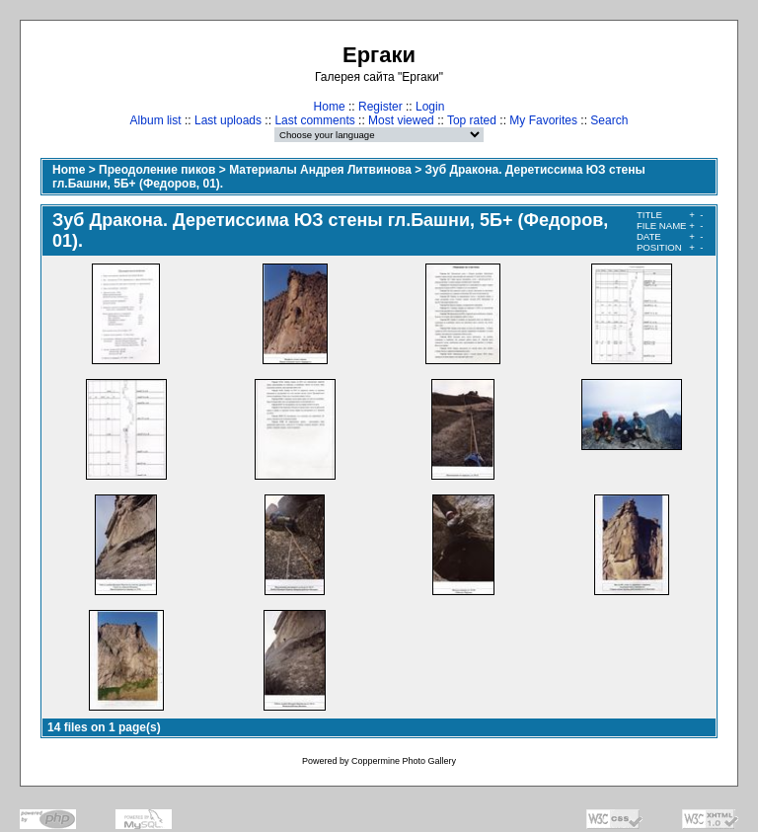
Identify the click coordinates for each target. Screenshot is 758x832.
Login (430, 106)
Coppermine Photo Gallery (403, 761)
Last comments (314, 120)
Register (380, 106)
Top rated (471, 120)
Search (609, 120)
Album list (156, 120)
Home (329, 106)
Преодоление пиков (157, 170)
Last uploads (228, 120)
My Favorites (543, 120)
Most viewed (401, 120)
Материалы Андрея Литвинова (320, 170)
